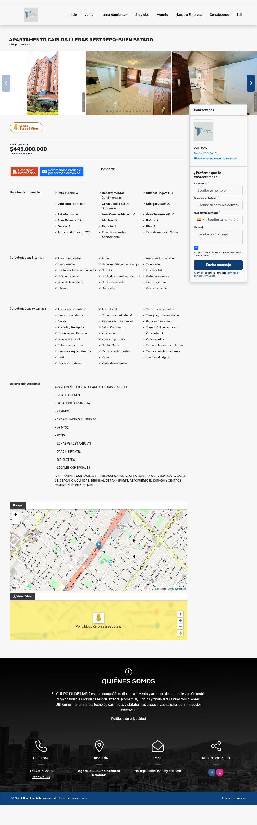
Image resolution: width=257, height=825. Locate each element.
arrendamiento (114, 15)
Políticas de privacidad (128, 719)
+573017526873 (207, 153)
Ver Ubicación (87, 627)
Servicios (142, 15)
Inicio (73, 15)
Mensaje (200, 227)
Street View (26, 127)
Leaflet (155, 589)
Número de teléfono (207, 212)
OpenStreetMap (178, 589)
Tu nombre (201, 183)
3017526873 (41, 777)
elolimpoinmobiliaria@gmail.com (217, 158)
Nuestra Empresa (189, 15)
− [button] (15, 521)
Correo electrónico (206, 198)
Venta (88, 15)
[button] (107, 111)
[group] (42, 83)
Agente (162, 15)
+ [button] (15, 515)
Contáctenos (220, 15)
